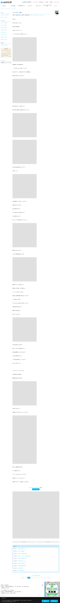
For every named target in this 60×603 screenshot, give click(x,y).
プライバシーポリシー (24, 600)
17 (8, 53)
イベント (55, 5)
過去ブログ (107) (4, 39)
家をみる (4, 5)
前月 (2, 56)
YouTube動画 (13, 5)
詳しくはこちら (36, 489)
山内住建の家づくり (21, 5)
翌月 (10, 56)
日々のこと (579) (4, 17)
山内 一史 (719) (4, 22)
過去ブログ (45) (3, 34)
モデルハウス (30, 5)
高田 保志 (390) (4, 27)
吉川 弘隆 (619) (4, 25)
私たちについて (38, 5)
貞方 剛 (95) (3, 32)
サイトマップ (3, 595)
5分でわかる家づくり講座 (47, 6)
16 (7, 53)
